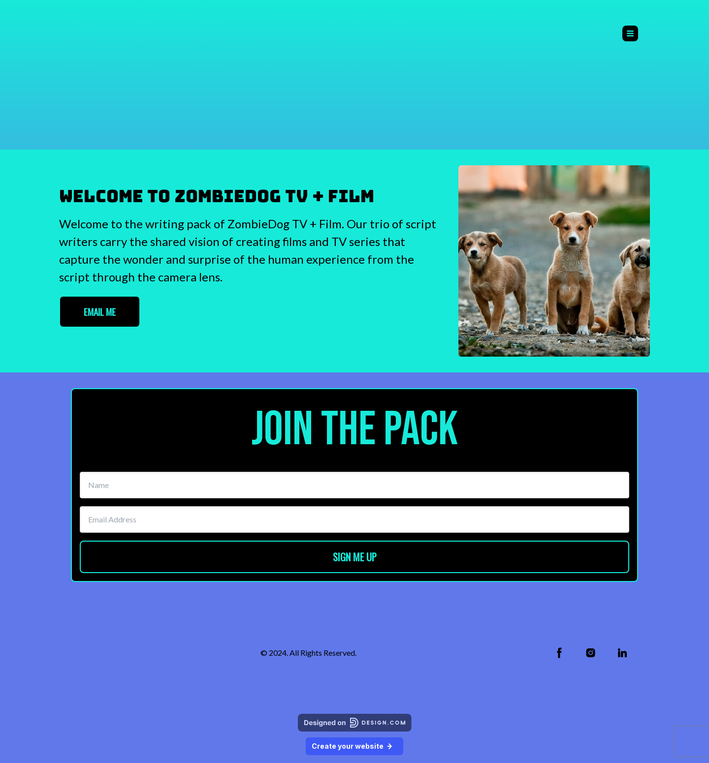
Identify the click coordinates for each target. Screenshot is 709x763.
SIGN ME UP (355, 556)
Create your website (354, 746)
